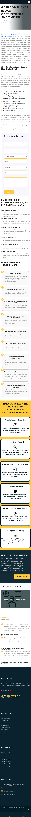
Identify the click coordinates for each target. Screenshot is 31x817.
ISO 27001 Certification (5, 727)
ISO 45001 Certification (5, 723)
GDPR (10, 20)
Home (3, 20)
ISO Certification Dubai (5, 759)
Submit (8, 192)
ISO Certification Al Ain (5, 757)
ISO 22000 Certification (5, 725)
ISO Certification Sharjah (6, 766)
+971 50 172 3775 (7, 788)
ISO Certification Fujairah (6, 761)
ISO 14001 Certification (5, 720)
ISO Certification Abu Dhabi (6, 752)
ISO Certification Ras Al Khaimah (7, 763)
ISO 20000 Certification (5, 729)
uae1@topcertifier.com (9, 791)
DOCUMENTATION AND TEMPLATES (15, 599)
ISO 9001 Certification (5, 718)
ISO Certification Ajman (5, 754)
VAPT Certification (4, 734)
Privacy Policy (26, 810)
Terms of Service (16, 816)
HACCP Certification (5, 731)
